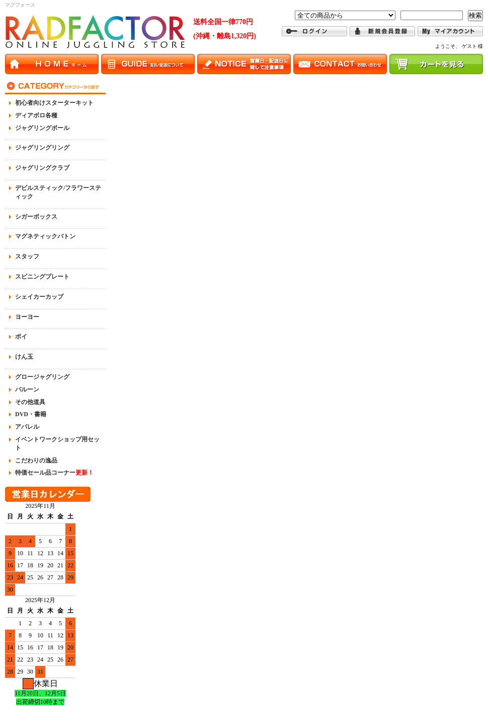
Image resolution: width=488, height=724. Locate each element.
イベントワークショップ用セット (57, 443)
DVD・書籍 (30, 414)
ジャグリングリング (42, 147)
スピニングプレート (42, 276)
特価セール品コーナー (54, 472)
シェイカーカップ (39, 296)
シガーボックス (36, 216)
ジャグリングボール (42, 127)
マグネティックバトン (45, 236)
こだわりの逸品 (36, 460)
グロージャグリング (42, 376)
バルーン (27, 389)
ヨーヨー (27, 316)
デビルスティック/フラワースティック (58, 192)
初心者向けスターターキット (54, 102)
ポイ (21, 336)
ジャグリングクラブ (42, 167)
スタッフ (27, 256)
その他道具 (30, 402)
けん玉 (24, 356)
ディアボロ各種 (36, 115)
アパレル (27, 426)
